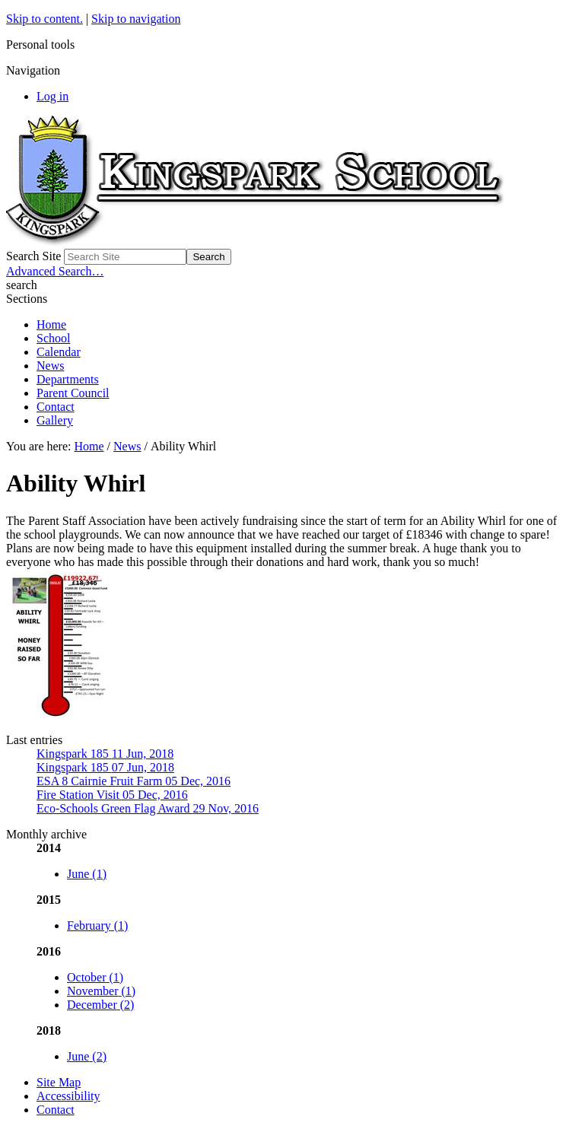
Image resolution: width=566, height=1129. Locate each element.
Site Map (59, 1082)
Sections (26, 298)
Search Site (33, 256)
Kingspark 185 (105, 753)
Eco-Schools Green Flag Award (148, 808)
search (21, 284)
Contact (56, 406)
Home (51, 324)
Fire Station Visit (112, 794)
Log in (52, 96)
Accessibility (68, 1095)
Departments (68, 379)
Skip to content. (44, 18)
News (50, 365)
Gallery (55, 420)
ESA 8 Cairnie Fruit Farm (134, 780)
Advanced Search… (54, 271)
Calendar (59, 351)
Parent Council (73, 392)
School (53, 338)
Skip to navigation (135, 18)
